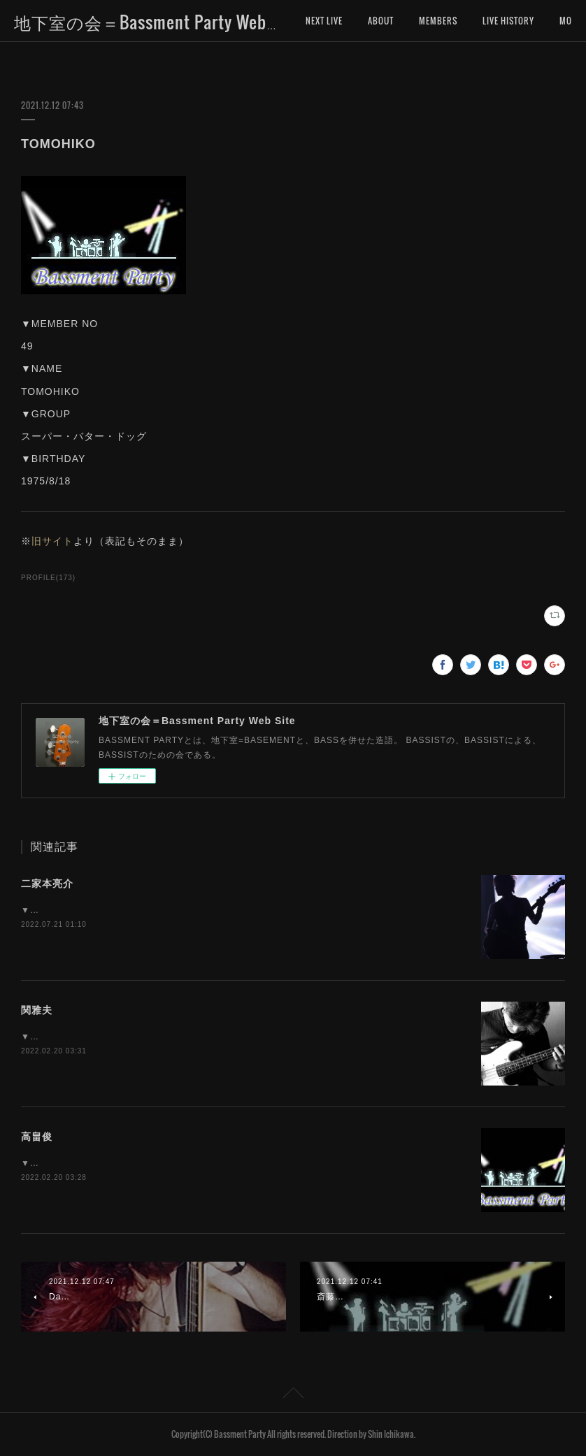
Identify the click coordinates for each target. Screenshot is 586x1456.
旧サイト (52, 541)
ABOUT (381, 21)
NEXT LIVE (324, 21)
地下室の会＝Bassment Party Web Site (157, 21)
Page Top (293, 1395)
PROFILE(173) (48, 578)
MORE (494, 21)
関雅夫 (36, 1010)
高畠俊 (36, 1136)
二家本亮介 (47, 883)
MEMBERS (438, 21)
